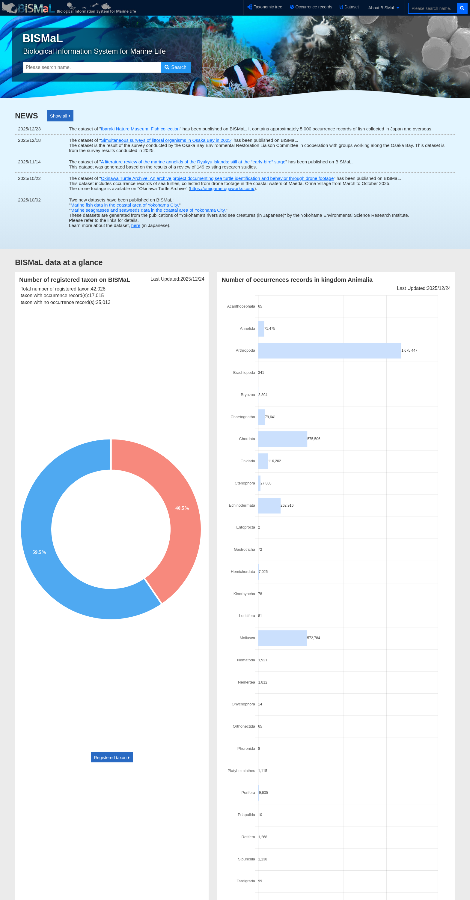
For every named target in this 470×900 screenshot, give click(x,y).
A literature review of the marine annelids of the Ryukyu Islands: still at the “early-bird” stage (193, 161)
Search (175, 67)
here (135, 225)
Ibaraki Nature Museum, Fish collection (140, 128)
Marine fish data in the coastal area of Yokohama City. (124, 204)
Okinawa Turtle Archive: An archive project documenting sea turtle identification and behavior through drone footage (217, 178)
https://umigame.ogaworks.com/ (222, 188)
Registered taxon (111, 757)
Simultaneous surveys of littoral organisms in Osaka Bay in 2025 (166, 140)
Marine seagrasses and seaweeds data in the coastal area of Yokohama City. (148, 210)
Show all (60, 115)
